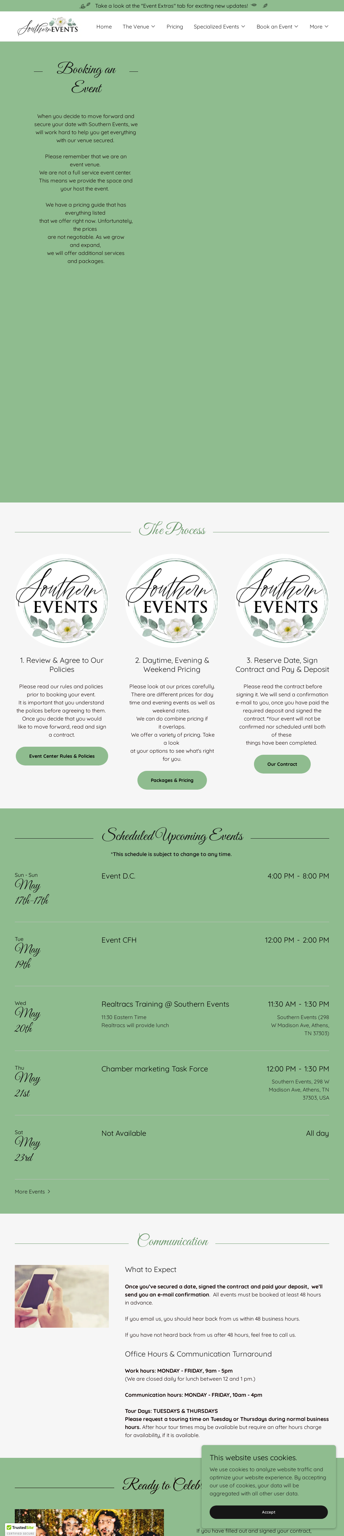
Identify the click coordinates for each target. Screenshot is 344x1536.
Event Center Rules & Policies (62, 756)
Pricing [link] (175, 26)
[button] (139, 26)
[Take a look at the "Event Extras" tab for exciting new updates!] (172, 5)
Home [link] (104, 26)
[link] (48, 25)
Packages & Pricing (172, 780)
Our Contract (282, 764)
